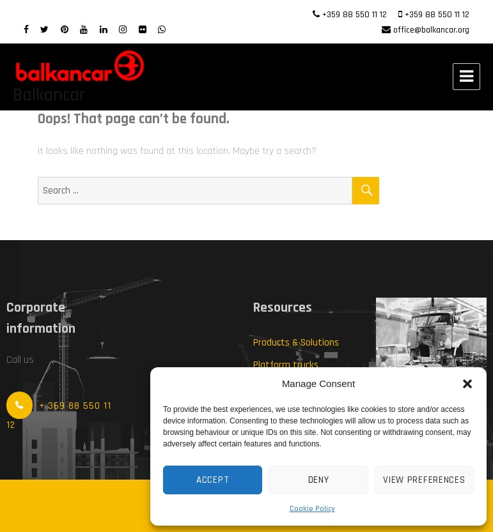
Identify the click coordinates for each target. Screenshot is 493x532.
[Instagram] (123, 30)
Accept (212, 480)
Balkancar (49, 95)
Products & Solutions (296, 342)
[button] (467, 383)
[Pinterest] (64, 30)
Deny (318, 480)
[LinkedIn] (103, 30)
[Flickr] (142, 30)
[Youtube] (84, 30)
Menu (466, 76)
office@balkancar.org (431, 30)
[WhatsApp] (162, 30)
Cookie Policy (312, 508)
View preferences (424, 480)
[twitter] (44, 30)
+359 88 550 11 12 (354, 14)
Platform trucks (285, 365)
